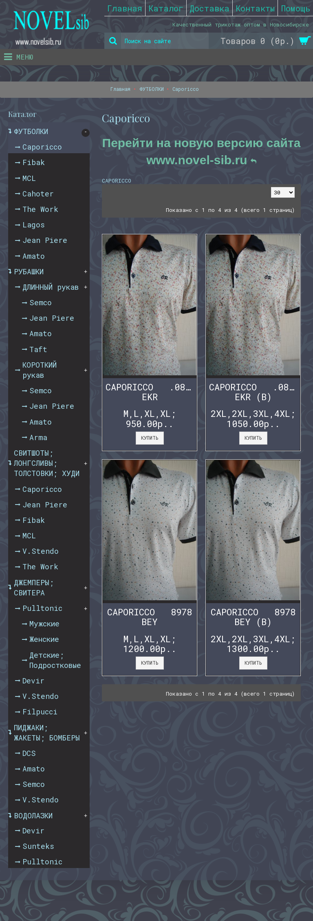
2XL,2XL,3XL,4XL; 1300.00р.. (253, 643)
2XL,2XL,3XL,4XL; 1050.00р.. (253, 418)
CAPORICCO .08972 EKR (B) (254, 392)
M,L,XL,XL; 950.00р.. (149, 418)
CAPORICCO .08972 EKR (151, 392)
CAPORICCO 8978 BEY (149, 617)
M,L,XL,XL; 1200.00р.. (149, 643)
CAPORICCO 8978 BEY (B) (253, 617)
